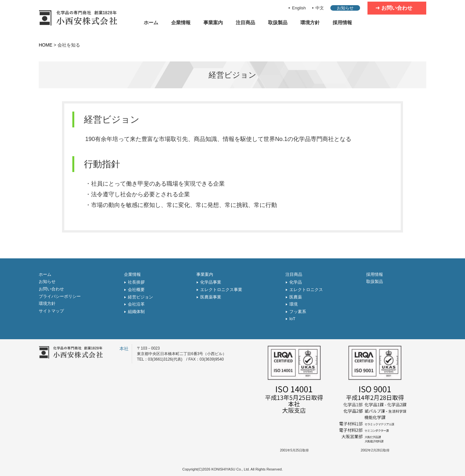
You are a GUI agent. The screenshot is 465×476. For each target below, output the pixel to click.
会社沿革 (136, 304)
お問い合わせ (396, 8)
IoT (292, 318)
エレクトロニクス (306, 289)
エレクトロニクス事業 (221, 289)
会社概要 (136, 289)
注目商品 (245, 22)
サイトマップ (51, 310)
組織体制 (136, 311)
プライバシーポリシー (60, 296)
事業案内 (213, 22)
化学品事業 (210, 282)
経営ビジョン (140, 297)
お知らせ (345, 7)
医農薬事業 (210, 297)
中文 (319, 7)
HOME (45, 45)
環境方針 (310, 22)
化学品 (295, 282)
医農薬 (295, 297)
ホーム (151, 22)
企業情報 (181, 22)
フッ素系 (297, 311)
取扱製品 (277, 22)
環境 (293, 304)
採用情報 (342, 22)
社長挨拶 (136, 282)
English (299, 7)
